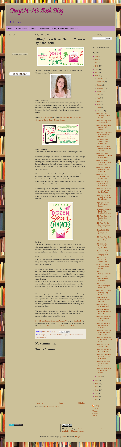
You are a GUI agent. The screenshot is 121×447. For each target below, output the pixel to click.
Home (10, 28)
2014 (97, 396)
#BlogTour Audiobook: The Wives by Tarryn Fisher (104, 339)
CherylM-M (81, 429)
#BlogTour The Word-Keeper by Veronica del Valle (103, 148)
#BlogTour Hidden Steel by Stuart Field (103, 273)
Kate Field (53, 335)
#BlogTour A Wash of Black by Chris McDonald (103, 279)
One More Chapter (62, 335)
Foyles (55, 326)
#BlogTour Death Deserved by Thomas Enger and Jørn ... (104, 155)
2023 (97, 66)
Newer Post (39, 403)
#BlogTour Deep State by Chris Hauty (103, 121)
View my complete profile (95, 413)
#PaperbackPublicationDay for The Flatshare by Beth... (103, 211)
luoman (64, 437)
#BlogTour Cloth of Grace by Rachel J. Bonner (103, 115)
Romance (43, 337)
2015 (97, 393)
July (98, 95)
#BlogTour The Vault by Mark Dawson (103, 345)
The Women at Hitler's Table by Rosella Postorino (103, 267)
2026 (97, 56)
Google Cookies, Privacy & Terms (65, 28)
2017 (97, 387)
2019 (97, 380)
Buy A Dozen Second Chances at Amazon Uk (51, 321)
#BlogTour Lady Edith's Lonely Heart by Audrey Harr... (104, 134)
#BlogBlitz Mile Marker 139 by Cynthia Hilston (102, 246)
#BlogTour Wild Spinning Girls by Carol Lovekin (103, 176)
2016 (97, 390)
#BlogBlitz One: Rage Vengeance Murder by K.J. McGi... (103, 332)
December (100, 78)
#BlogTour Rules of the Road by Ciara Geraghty (104, 218)
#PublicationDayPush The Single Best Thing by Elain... (103, 253)
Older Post (81, 403)
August (99, 91)
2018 (97, 383)
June (98, 98)
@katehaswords (46, 117)
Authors (33, 28)
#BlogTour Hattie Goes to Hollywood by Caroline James (103, 190)
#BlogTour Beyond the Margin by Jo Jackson (103, 370)
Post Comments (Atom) (51, 407)
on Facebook (65, 117)
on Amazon (74, 117)
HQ (48, 335)
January (99, 376)
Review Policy (21, 28)
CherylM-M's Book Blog (36, 11)
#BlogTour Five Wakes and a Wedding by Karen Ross (103, 286)
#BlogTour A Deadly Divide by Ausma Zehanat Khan (103, 260)
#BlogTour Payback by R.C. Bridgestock (103, 350)
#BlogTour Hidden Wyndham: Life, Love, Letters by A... (103, 183)
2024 (97, 63)
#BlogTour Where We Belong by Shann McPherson (103, 169)
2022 (97, 69)
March (99, 108)
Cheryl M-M (97, 407)
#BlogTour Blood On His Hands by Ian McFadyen (103, 325)
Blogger (77, 437)
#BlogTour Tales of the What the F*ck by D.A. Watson (103, 356)
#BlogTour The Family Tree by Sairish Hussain (103, 204)
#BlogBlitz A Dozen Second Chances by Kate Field (103, 311)
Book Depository (64, 326)
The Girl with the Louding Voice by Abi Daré (103, 299)
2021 (97, 72)
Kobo (73, 326)
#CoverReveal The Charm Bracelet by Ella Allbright (103, 141)
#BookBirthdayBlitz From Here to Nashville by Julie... (103, 232)
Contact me (44, 28)
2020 (97, 76)
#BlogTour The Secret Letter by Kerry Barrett (103, 292)
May (98, 101)
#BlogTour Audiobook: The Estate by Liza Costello (103, 318)
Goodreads (77, 321)
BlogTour (43, 335)
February (100, 111)
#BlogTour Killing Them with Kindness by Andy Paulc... (104, 162)
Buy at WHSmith (46, 326)
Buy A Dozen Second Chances (54, 120)
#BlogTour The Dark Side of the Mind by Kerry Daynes (103, 197)
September (100, 88)
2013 (97, 400)
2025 (97, 59)
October (99, 85)
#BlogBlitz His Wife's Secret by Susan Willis (103, 363)
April (99, 104)
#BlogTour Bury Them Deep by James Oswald (103, 127)
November (100, 82)
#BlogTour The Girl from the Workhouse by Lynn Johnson (103, 225)
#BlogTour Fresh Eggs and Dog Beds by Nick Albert (103, 239)
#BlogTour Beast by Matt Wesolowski (102, 305)
